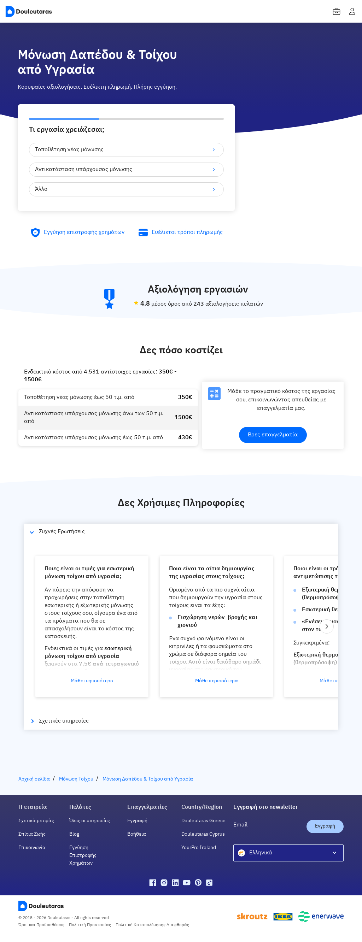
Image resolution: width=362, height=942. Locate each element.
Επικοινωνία (32, 847)
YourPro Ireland (198, 847)
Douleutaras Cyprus (203, 834)
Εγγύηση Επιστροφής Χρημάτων (83, 855)
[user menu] (352, 11)
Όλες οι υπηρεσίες (89, 820)
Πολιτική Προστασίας (90, 925)
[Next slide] (327, 626)
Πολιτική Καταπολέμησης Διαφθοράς (152, 925)
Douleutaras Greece (203, 820)
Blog (74, 834)
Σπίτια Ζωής (32, 834)
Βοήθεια (136, 834)
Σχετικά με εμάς (36, 820)
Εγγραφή (137, 820)
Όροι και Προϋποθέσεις (41, 925)
